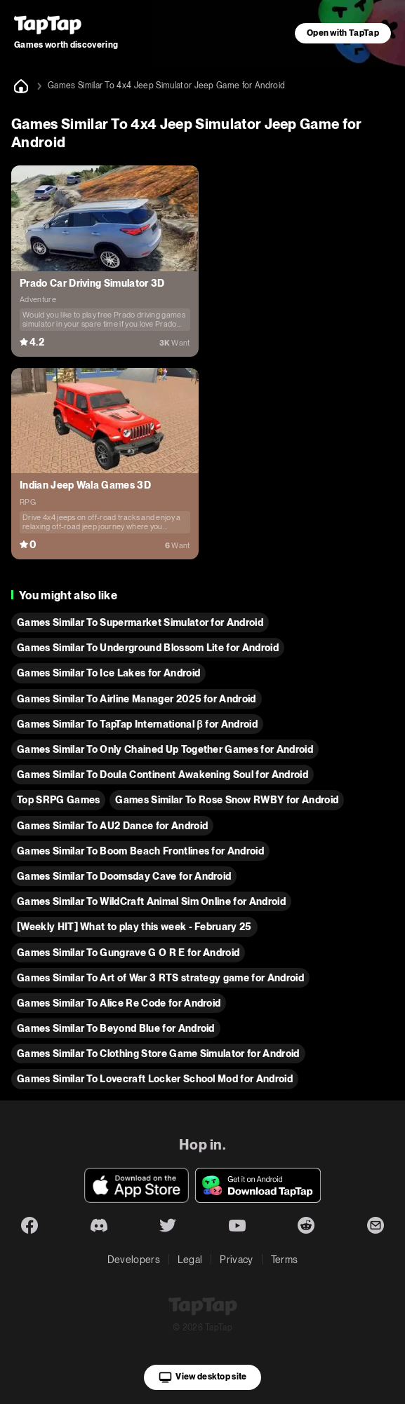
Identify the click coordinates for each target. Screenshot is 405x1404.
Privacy (236, 1259)
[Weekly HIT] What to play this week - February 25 (134, 926)
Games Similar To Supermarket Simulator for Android (140, 622)
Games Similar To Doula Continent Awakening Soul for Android (162, 774)
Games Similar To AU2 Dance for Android (112, 825)
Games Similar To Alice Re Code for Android (118, 1003)
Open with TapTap (343, 33)
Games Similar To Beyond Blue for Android (116, 1028)
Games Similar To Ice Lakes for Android (108, 673)
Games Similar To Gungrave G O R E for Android (128, 952)
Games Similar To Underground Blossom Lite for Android (148, 647)
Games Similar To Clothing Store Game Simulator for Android (158, 1053)
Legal (190, 1259)
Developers (133, 1259)
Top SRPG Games (58, 799)
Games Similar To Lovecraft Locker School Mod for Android (155, 1078)
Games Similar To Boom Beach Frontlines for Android (140, 851)
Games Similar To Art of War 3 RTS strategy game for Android (160, 977)
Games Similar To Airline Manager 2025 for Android (136, 698)
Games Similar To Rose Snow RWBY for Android (226, 799)
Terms (284, 1259)
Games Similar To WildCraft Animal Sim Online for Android (151, 901)
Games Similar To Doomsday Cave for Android (124, 876)
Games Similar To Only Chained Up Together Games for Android (165, 749)
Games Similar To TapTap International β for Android (137, 724)
